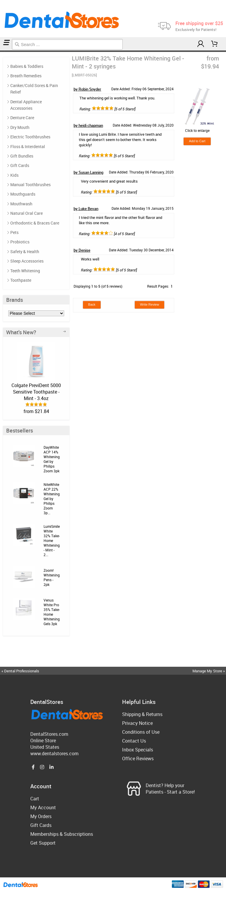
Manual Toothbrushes (30, 184)
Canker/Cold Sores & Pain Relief (34, 89)
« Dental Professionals (20, 671)
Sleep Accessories (27, 261)
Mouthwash (21, 204)
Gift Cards (19, 165)
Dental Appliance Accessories (26, 105)
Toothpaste (20, 280)
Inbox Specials (137, 749)
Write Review (149, 304)
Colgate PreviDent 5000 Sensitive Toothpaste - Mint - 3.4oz (36, 392)
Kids (14, 175)
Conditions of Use (140, 732)
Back (91, 304)
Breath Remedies (25, 75)
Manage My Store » (209, 671)
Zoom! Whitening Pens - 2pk (52, 577)
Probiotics (19, 242)
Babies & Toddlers (26, 66)
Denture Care (22, 117)
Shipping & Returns (142, 714)
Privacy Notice (137, 723)
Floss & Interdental (27, 146)
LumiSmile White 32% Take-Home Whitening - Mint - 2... (52, 540)
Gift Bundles (21, 156)
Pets (14, 232)
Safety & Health (24, 251)
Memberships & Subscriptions (61, 834)
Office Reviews (138, 758)
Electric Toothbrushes (30, 137)
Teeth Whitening (25, 270)
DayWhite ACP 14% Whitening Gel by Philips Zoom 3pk (52, 459)
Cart (34, 798)
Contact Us (134, 741)
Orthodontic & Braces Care (34, 223)
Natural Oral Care (26, 213)
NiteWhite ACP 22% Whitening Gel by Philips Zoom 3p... (52, 498)
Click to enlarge (197, 128)
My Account (43, 807)
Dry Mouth (19, 127)
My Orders (40, 816)
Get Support (43, 843)
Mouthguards (22, 194)
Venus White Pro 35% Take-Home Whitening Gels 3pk (52, 612)
